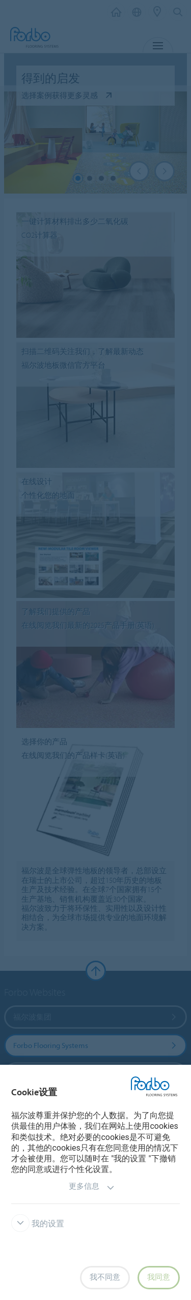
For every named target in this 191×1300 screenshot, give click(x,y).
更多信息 (92, 1187)
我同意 (158, 1277)
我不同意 (105, 1277)
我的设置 (37, 1223)
